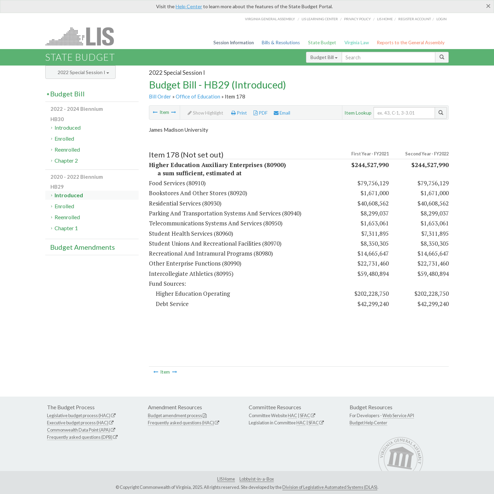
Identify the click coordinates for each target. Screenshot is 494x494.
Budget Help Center (368, 422)
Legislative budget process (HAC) (78, 415)
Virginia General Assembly (270, 19)
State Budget (322, 42)
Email (282, 113)
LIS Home (226, 479)
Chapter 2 (66, 160)
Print (239, 113)
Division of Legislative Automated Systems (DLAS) (329, 487)
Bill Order (160, 96)
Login (441, 19)
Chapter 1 (66, 228)
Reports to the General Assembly (411, 42)
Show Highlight (205, 113)
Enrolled (64, 138)
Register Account (414, 19)
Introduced (68, 127)
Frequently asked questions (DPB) (80, 437)
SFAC (305, 415)
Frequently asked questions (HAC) (181, 422)
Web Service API (398, 415)
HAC (292, 415)
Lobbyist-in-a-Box (256, 479)
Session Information (233, 42)
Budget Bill (324, 57)
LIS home (385, 19)
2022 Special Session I (83, 72)
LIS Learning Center (320, 19)
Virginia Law (356, 42)
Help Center (189, 6)
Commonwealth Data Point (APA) (78, 430)
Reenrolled (67, 149)
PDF (261, 113)
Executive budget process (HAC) (77, 422)
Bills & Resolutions (281, 42)
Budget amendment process (175, 415)
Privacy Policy (357, 19)
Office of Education (198, 96)
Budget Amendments (82, 247)
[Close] (488, 5)
